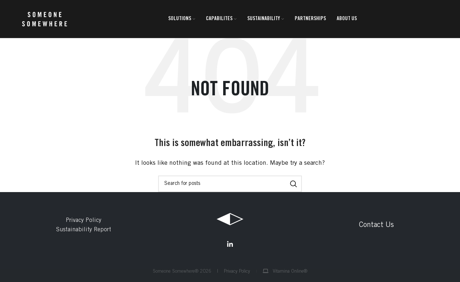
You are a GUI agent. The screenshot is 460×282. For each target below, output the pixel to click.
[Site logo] (44, 19)
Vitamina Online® (285, 271)
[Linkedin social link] (230, 244)
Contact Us (376, 225)
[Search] (230, 184)
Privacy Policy (83, 220)
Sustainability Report (83, 230)
